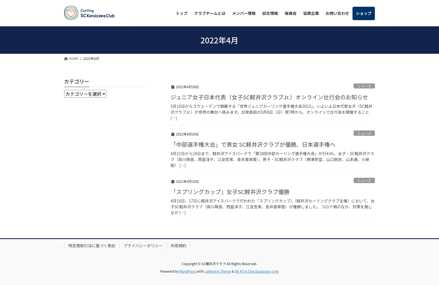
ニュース (364, 133)
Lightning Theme (217, 271)
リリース (364, 86)
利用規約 (178, 245)
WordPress (187, 271)
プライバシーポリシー (143, 245)
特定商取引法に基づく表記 (91, 245)
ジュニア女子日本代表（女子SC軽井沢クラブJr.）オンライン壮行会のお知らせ (269, 97)
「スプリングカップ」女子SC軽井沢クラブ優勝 (230, 192)
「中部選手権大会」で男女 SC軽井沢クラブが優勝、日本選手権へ (253, 144)
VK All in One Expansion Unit (257, 271)
